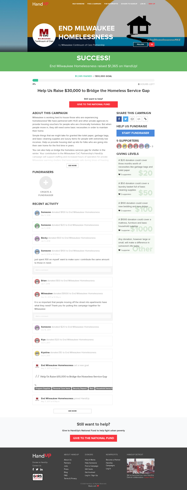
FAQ (65, 475)
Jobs (66, 466)
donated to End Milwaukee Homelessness (70, 250)
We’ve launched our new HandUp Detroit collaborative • (140, 476)
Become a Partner (113, 460)
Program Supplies (43, 389)
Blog (66, 472)
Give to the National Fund (93, 104)
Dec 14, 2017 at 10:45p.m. (51, 297)
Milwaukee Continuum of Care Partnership (83, 45)
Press (66, 469)
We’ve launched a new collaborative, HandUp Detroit (141, 466)
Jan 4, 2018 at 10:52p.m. (50, 254)
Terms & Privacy (70, 478)
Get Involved (90, 472)
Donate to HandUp (129, 4)
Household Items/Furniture (107, 389)
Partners (67, 463)
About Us (68, 460)
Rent (92, 389)
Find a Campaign (94, 4)
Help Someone (78, 4)
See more (72, 411)
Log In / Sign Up (91, 475)
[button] (145, 119)
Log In (142, 4)
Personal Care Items (61, 389)
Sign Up (152, 4)
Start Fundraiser (135, 133)
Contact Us (36, 466)
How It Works (90, 460)
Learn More (149, 477)
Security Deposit (80, 389)
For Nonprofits (111, 4)
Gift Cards (89, 469)
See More (72, 166)
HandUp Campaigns (110, 464)
